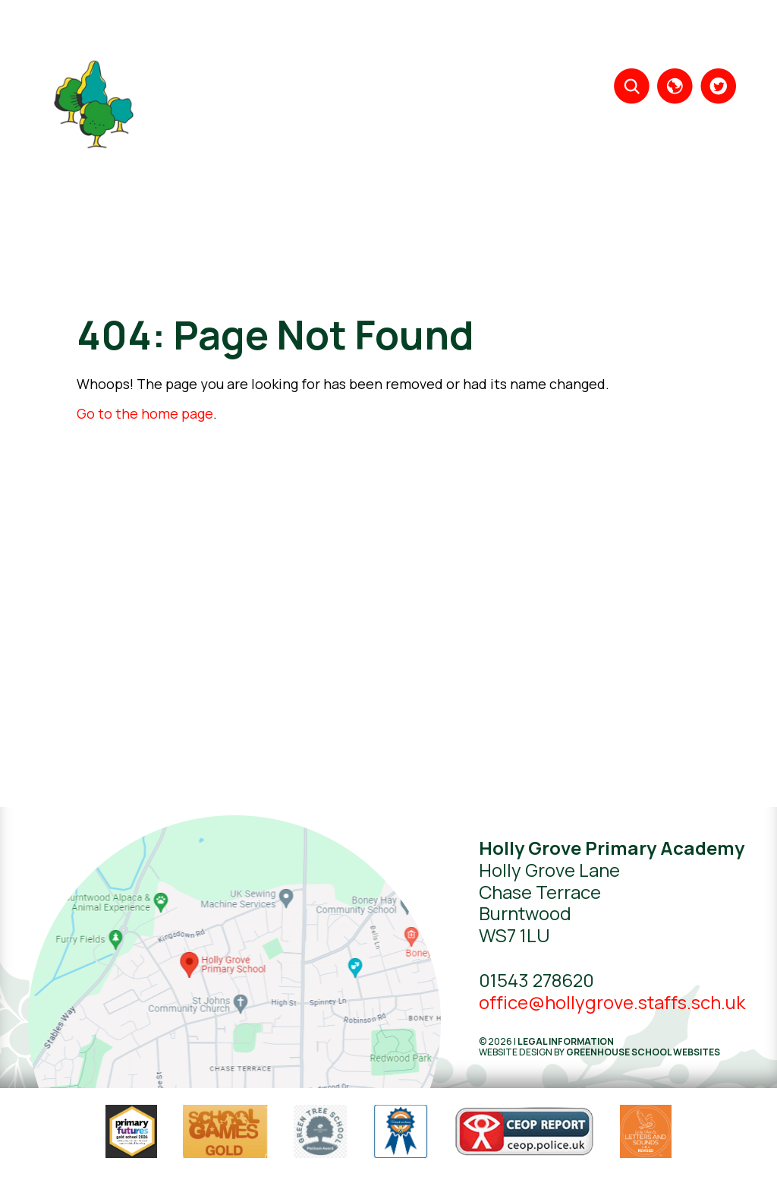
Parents (548, 38)
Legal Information (565, 1041)
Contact (708, 38)
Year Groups (478, 38)
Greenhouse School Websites (643, 1052)
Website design (515, 1052)
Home (288, 38)
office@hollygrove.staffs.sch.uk (612, 1001)
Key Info (605, 38)
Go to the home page (145, 413)
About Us (343, 38)
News (656, 38)
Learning (406, 38)
